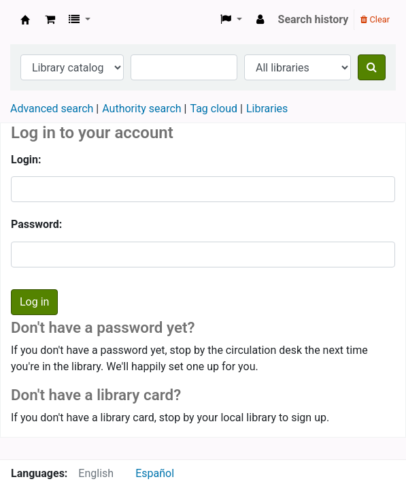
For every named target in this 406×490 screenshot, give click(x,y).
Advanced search (51, 108)
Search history (313, 19)
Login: (26, 159)
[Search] (372, 67)
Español (154, 473)
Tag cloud (213, 108)
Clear (375, 19)
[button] (50, 19)
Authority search (141, 108)
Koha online (25, 19)
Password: (36, 224)
